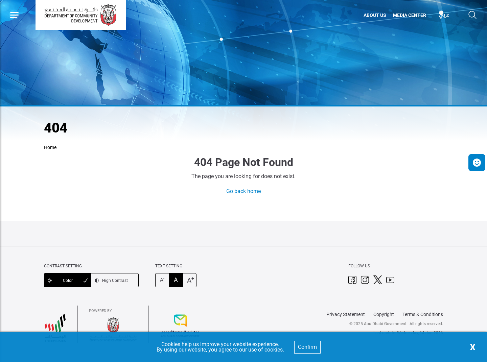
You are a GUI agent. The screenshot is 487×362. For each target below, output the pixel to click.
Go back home (243, 191)
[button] (476, 162)
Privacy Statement (345, 314)
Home (50, 147)
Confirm (307, 347)
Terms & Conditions (422, 314)
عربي (444, 15)
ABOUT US (375, 15)
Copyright (383, 314)
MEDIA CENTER (409, 15)
